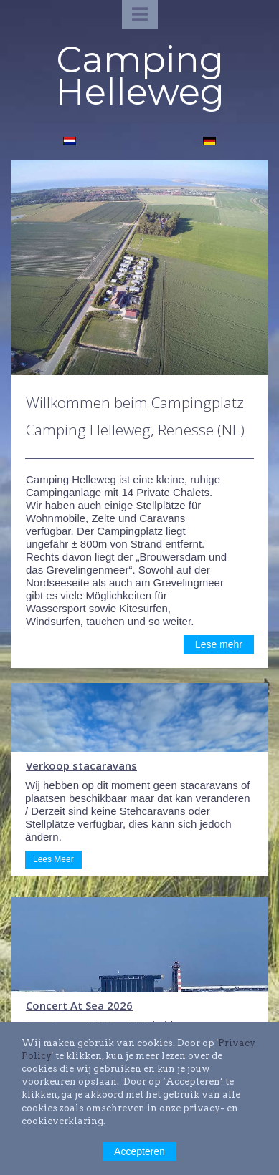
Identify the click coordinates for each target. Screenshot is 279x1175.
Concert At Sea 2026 (79, 1005)
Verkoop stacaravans (81, 765)
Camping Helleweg (139, 76)
